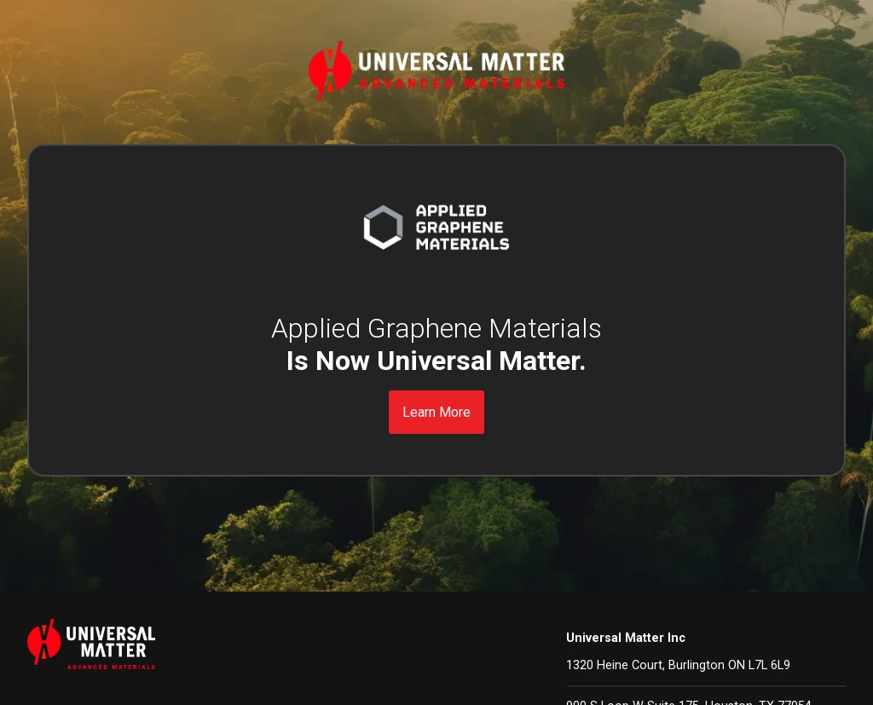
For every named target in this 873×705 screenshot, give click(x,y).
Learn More (436, 412)
